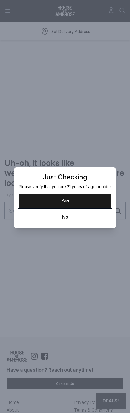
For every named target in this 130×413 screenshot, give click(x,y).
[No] (65, 217)
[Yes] (65, 201)
